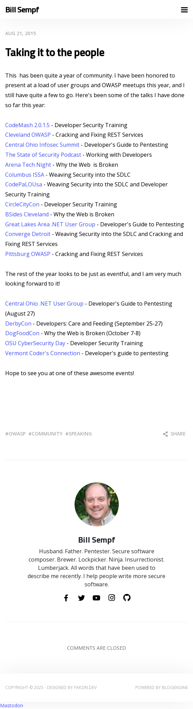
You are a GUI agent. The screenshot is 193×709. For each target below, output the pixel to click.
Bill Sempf (22, 9)
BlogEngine (175, 687)
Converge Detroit (27, 234)
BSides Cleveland (27, 214)
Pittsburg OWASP (27, 254)
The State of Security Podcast (43, 154)
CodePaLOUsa (24, 184)
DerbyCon (19, 323)
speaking (80, 433)
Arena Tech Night (28, 164)
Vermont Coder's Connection (42, 353)
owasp (17, 433)
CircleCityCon (23, 204)
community (47, 433)
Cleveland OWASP (28, 134)
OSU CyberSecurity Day (35, 343)
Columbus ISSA (24, 174)
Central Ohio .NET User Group (44, 303)
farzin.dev (85, 687)
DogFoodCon (23, 333)
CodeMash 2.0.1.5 (27, 125)
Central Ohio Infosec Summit (42, 144)
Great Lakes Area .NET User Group (50, 224)
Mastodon (11, 705)
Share (174, 433)
